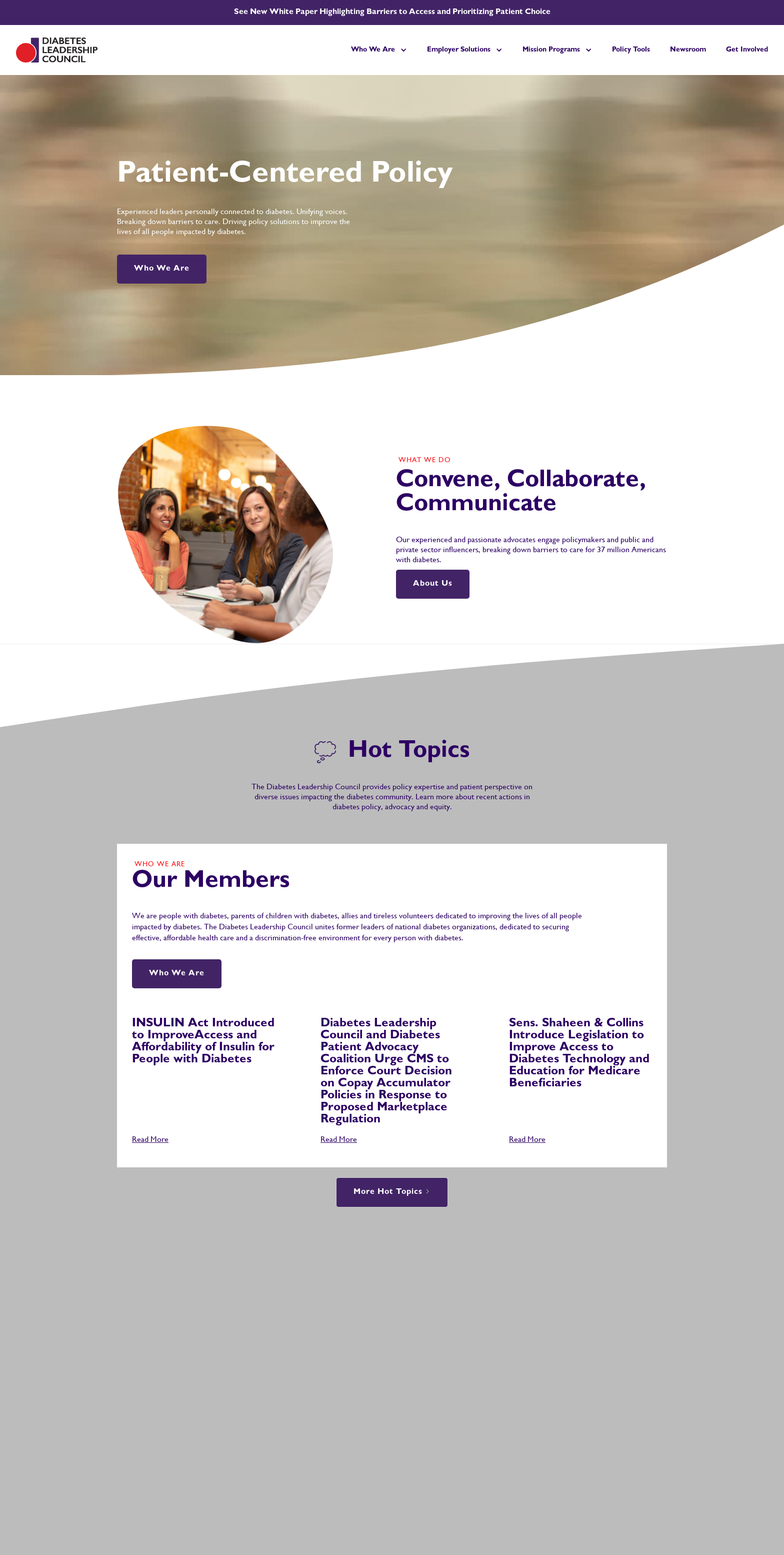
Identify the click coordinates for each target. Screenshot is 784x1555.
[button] (379, 50)
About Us (432, 584)
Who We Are (162, 269)
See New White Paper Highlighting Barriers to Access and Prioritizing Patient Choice (392, 13)
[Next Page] (392, 1192)
